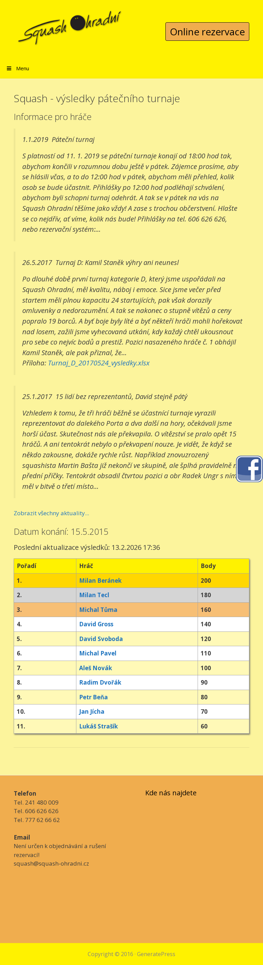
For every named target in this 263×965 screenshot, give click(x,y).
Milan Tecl (94, 595)
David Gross (96, 624)
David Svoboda (101, 639)
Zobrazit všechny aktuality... (51, 513)
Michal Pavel (97, 653)
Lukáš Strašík (98, 726)
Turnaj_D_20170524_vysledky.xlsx (99, 362)
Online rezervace (207, 31)
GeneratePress (156, 954)
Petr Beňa (93, 697)
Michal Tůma (98, 610)
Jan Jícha (91, 711)
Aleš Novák (95, 668)
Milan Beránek (100, 580)
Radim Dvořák (100, 682)
